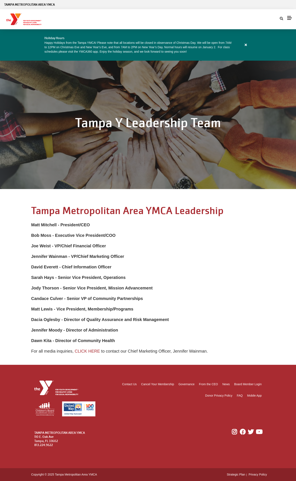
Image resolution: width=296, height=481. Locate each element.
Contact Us (129, 384)
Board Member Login (248, 384)
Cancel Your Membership (157, 384)
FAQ (240, 395)
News (226, 384)
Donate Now (278, 19)
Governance (187, 384)
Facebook (243, 432)
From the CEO (208, 384)
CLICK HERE (87, 351)
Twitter (251, 432)
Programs (105, 19)
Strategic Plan (236, 474)
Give (195, 19)
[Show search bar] (207, 19)
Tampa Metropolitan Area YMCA (29, 5)
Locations (129, 19)
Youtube (259, 432)
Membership (78, 19)
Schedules (151, 19)
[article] (148, 45)
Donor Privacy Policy (218, 395)
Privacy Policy (258, 474)
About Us (175, 19)
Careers (256, 19)
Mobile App (254, 395)
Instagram (237, 432)
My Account (236, 19)
